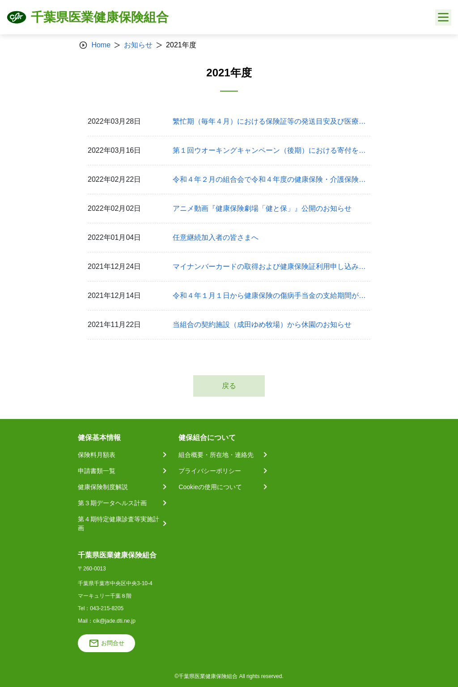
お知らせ (138, 45)
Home (100, 45)
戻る (229, 386)
